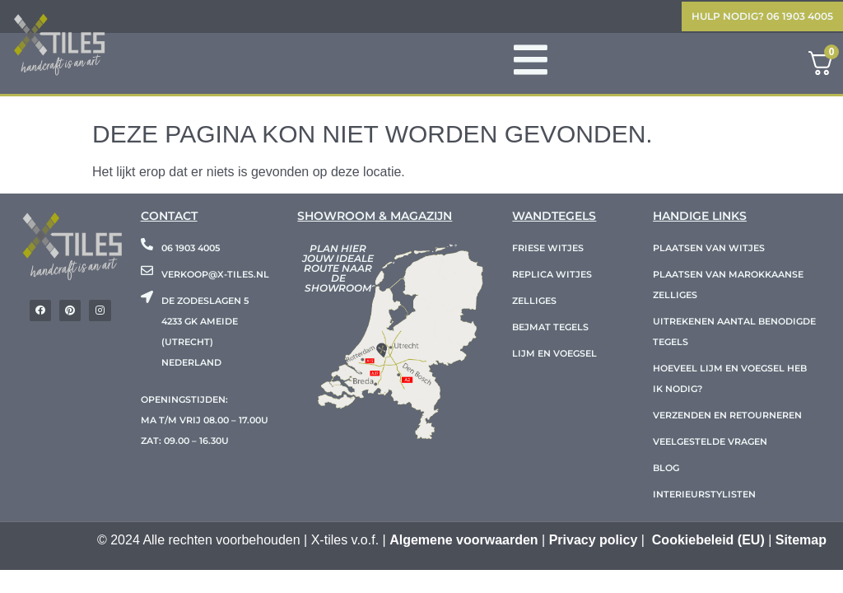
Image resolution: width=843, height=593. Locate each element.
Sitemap (801, 542)
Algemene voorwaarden (463, 542)
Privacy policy (593, 542)
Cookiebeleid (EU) (708, 542)
